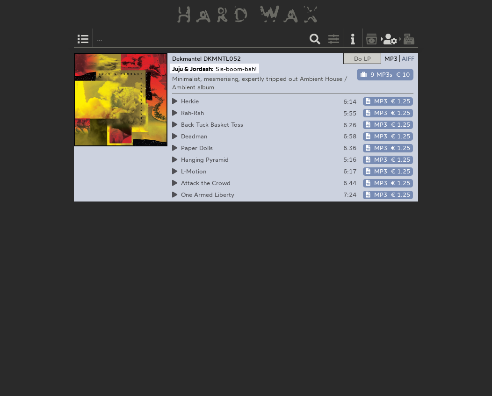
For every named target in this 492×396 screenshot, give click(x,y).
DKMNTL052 (222, 58)
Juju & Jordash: (193, 68)
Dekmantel (187, 58)
